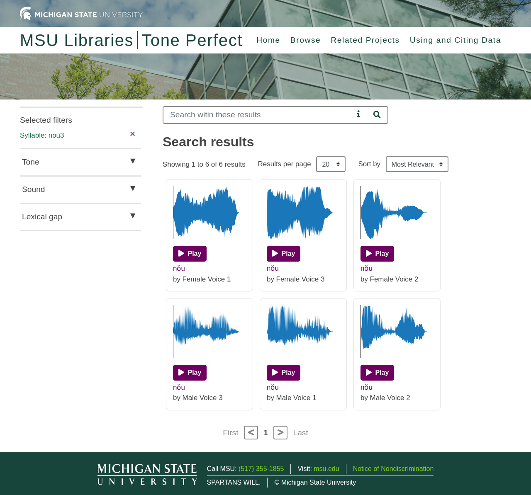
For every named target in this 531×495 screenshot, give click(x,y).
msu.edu (326, 468)
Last (300, 432)
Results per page (284, 164)
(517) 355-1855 (261, 468)
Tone (30, 162)
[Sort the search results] (417, 164)
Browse (305, 40)
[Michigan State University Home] (81, 13)
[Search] (258, 115)
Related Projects (365, 40)
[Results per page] (331, 164)
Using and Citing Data (455, 40)
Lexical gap (42, 216)
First (230, 432)
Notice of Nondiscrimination (393, 468)
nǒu (179, 268)
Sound (33, 189)
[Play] (190, 254)
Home (268, 40)
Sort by (369, 164)
